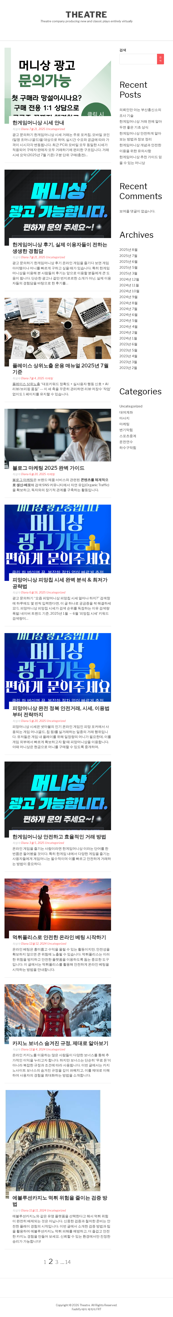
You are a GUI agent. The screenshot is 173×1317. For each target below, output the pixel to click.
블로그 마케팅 (22, 480)
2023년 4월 (128, 356)
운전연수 (126, 442)
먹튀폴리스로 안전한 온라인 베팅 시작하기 (59, 937)
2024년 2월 (128, 332)
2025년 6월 (128, 262)
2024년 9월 (128, 297)
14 (68, 1262)
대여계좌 (126, 412)
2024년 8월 (128, 303)
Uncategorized (55, 129)
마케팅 (49, 378)
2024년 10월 (129, 291)
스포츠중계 (127, 436)
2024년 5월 (128, 321)
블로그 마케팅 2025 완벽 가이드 (48, 468)
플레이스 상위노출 (26, 384)
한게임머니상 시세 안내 (38, 123)
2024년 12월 (129, 279)
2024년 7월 (128, 309)
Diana (25, 129)
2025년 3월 (128, 273)
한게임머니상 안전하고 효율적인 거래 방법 (59, 837)
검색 (122, 50)
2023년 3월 (128, 362)
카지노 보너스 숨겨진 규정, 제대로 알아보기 (60, 1043)
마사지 (124, 418)
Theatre (86, 15)
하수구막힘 (127, 448)
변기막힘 (126, 430)
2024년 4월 (128, 327)
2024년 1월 (128, 338)
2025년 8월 (128, 250)
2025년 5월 (128, 267)
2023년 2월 (128, 368)
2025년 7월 (128, 256)
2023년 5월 (128, 350)
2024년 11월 (129, 285)
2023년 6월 (128, 344)
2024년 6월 (128, 315)
